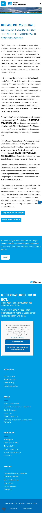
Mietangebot (8, 440)
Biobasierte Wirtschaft (11, 404)
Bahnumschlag (9, 383)
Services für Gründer (11, 443)
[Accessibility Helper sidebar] (40, 202)
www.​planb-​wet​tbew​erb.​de (11, 219)
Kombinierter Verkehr (11, 386)
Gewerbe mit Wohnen (11, 477)
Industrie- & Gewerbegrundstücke (15, 473)
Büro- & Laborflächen (11, 480)
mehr (5, 257)
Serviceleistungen (10, 410)
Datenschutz (27, 509)
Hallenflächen (8, 483)
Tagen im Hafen (9, 446)
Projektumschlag (9, 379)
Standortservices (10, 486)
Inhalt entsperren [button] (17, 341)
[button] (4, 509)
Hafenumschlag (9, 376)
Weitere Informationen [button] (17, 337)
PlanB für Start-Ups (11, 417)
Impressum (13, 509)
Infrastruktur (8, 413)
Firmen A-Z (8, 456)
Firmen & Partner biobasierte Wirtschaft (17, 407)
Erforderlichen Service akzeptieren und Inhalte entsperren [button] (17, 348)
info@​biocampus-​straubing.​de (13, 213)
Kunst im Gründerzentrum (12, 453)
